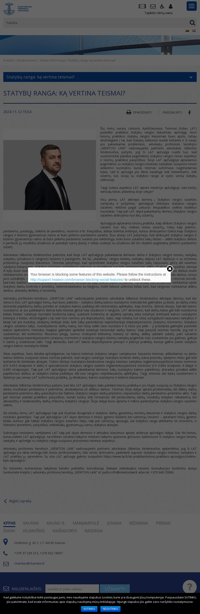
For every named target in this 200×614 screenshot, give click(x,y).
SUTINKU (89, 608)
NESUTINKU (110, 608)
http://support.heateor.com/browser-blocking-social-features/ (77, 280)
